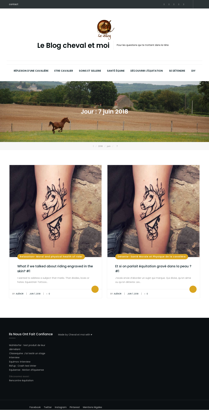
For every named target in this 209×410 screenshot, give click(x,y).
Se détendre (177, 70)
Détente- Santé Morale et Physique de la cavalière (152, 256)
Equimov (14, 361)
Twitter (174, 4)
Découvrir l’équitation (146, 70)
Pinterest (169, 4)
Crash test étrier (27, 365)
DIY (193, 70)
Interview (14, 357)
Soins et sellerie (90, 70)
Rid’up (12, 365)
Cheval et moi (77, 334)
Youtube (184, 4)
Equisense (14, 369)
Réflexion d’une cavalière (31, 70)
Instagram (179, 4)
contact (13, 4)
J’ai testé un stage (34, 353)
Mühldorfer (15, 345)
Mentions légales (92, 407)
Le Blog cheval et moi (73, 45)
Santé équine (116, 70)
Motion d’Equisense (33, 369)
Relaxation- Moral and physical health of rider (51, 256)
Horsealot (189, 4)
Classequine (16, 353)
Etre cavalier (63, 70)
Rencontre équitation (21, 380)
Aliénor (18, 293)
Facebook (164, 4)
